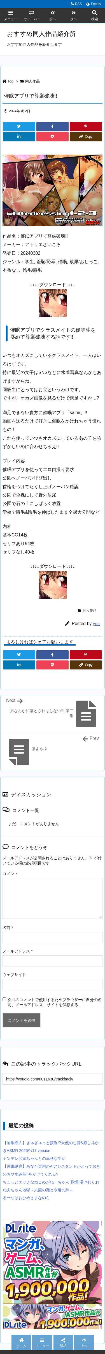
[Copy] (86, 136)
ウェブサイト (14, 974)
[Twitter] (19, 126)
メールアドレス (17, 951)
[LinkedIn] (19, 136)
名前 (8, 927)
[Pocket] (52, 136)
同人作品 (32, 81)
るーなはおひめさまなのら (26, 1197)
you (96, 623)
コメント (10, 873)
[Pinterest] (86, 126)
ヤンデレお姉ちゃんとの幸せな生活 (34, 1158)
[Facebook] (52, 126)
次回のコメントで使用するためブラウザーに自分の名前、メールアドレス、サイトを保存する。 (55, 1002)
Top (10, 81)
